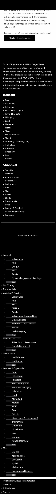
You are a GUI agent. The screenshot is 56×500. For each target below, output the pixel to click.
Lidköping (9, 117)
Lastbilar (9, 174)
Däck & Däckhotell (21, 346)
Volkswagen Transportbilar (24, 316)
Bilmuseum (17, 460)
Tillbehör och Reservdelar (24, 342)
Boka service (11, 181)
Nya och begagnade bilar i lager (27, 278)
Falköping (9, 107)
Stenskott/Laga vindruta (24, 324)
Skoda (8, 198)
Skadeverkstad (19, 320)
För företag (8, 285)
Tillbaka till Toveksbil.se (28, 236)
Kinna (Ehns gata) (20, 384)
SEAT (7, 191)
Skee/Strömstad (12, 135)
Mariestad (9, 124)
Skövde (8, 138)
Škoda (15, 274)
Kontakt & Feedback (14, 208)
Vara (7, 155)
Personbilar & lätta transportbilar (19, 481)
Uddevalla (9, 148)
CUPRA (8, 195)
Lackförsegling (19, 331)
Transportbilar (11, 201)
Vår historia (17, 467)
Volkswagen (10, 184)
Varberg (8, 159)
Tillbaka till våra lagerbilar (20, 38)
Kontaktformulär (20, 441)
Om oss (15, 452)
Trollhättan (10, 145)
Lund (7, 121)
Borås (7, 100)
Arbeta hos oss (12, 177)
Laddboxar (17, 361)
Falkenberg (10, 104)
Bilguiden (9, 215)
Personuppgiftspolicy (14, 212)
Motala (8, 128)
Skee (14, 410)
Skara (7, 131)
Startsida (9, 170)
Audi (7, 188)
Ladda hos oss (18, 357)
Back (14, 282)
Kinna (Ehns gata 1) (13, 114)
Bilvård (15, 327)
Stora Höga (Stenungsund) (17, 142)
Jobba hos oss (18, 456)
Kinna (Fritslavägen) (14, 111)
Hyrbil (7, 205)
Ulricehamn (10, 152)
